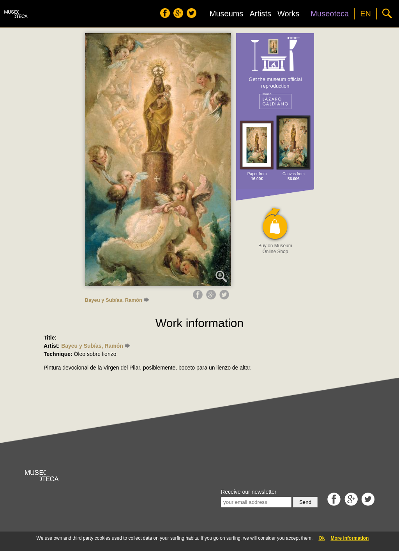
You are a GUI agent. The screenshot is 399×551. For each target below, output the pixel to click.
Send (305, 502)
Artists (260, 13)
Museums (227, 13)
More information (349, 538)
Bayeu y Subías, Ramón (117, 300)
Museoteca (330, 13)
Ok (321, 538)
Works (288, 13)
